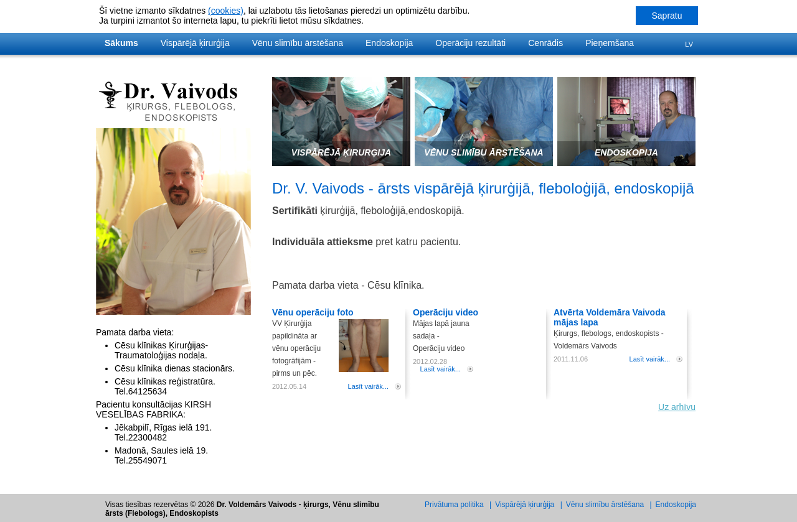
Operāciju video (445, 312)
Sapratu (666, 16)
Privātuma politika (454, 504)
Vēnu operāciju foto (313, 312)
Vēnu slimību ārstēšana (297, 43)
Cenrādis (545, 43)
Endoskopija (389, 43)
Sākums (121, 43)
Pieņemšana (609, 43)
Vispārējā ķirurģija (195, 43)
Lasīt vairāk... (368, 386)
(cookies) (225, 11)
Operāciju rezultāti (470, 43)
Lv (689, 44)
